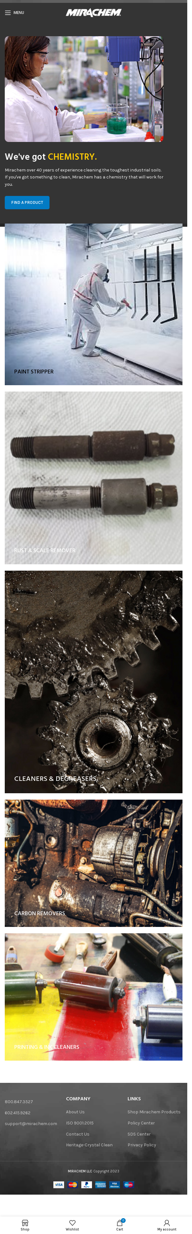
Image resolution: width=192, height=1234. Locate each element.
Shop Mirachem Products (154, 1112)
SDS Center (139, 1134)
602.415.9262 (17, 1113)
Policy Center (141, 1123)
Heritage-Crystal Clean (89, 1145)
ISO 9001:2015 (80, 1123)
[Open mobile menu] (14, 12)
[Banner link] (93, 299)
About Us (75, 1112)
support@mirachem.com (31, 1123)
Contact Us (77, 1134)
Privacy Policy (142, 1145)
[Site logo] (93, 12)
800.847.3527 (19, 1101)
